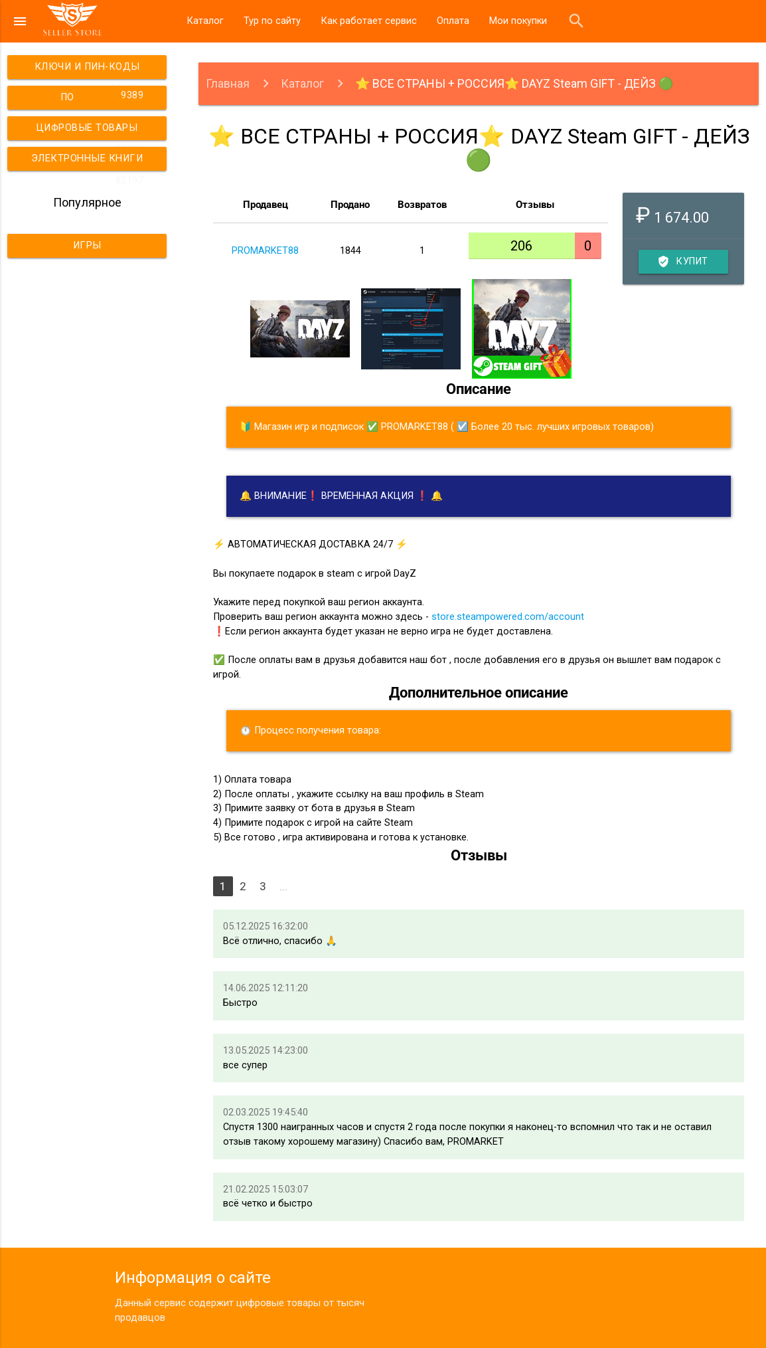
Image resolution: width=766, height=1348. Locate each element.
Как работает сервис (369, 21)
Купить (684, 262)
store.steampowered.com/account (507, 617)
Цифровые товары (92, 131)
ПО (104, 95)
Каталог (205, 21)
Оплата (453, 21)
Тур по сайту (272, 21)
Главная (228, 83)
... (283, 886)
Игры (87, 245)
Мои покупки (518, 21)
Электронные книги (89, 162)
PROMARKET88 (265, 250)
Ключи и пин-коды (91, 70)
